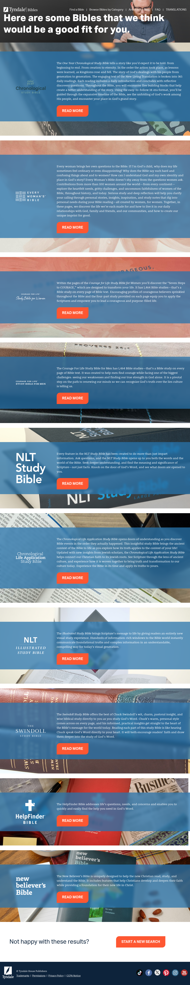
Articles (134, 9)
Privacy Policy (56, 976)
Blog (147, 9)
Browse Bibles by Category (106, 9)
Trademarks (22, 976)
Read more (72, 111)
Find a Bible (77, 9)
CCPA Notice (73, 976)
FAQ (157, 9)
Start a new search (140, 942)
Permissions (38, 976)
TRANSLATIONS (176, 9)
